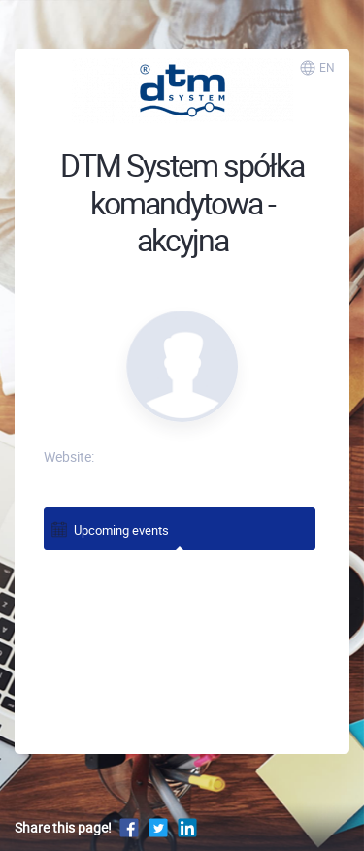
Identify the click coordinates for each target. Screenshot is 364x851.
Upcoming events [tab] (109, 528)
